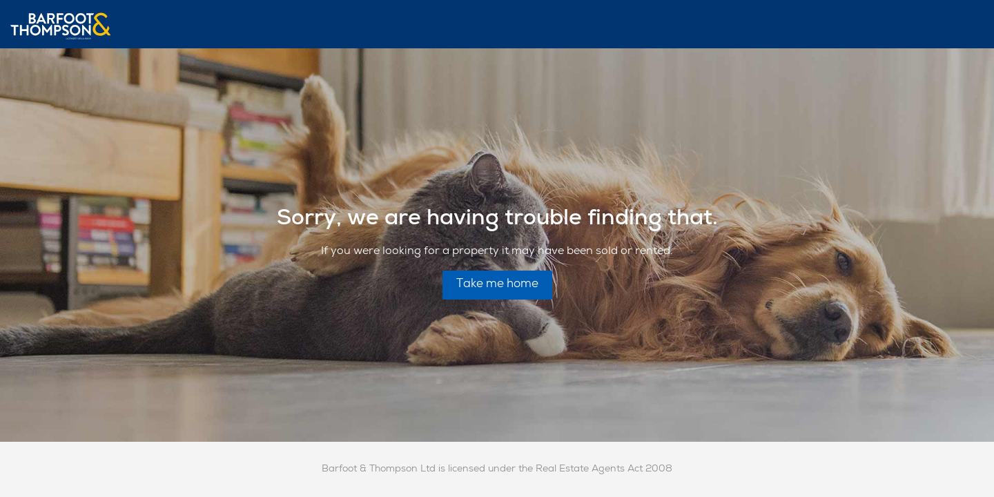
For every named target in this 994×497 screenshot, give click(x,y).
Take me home (497, 285)
